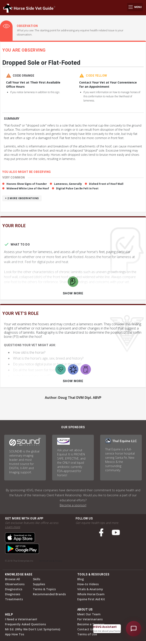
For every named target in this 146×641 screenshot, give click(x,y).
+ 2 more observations (22, 198)
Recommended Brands (49, 594)
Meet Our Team (89, 614)
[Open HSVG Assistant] (133, 628)
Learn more (12, 527)
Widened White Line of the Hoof (27, 188)
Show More (73, 293)
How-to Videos (88, 584)
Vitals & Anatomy (90, 589)
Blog (80, 579)
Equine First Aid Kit (91, 599)
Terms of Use (87, 634)
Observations (15, 584)
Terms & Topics (44, 589)
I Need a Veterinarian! (21, 619)
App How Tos (14, 634)
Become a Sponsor (90, 624)
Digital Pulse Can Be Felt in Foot (77, 188)
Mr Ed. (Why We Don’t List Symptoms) (32, 629)
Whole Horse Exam (91, 594)
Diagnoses (12, 594)
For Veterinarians (90, 619)
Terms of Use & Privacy (50, 560)
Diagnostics (13, 589)
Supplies (39, 584)
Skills (36, 579)
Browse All (12, 579)
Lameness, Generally (68, 184)
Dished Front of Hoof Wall (106, 184)
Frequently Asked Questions (25, 624)
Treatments (14, 599)
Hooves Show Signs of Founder (26, 184)
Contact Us (85, 629)
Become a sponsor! (73, 505)
